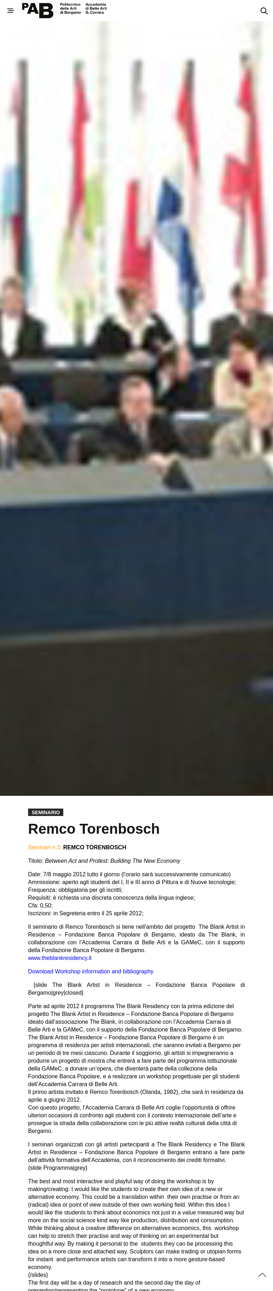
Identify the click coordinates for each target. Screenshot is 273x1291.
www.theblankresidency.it (59, 958)
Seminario (46, 812)
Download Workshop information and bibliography (91, 971)
